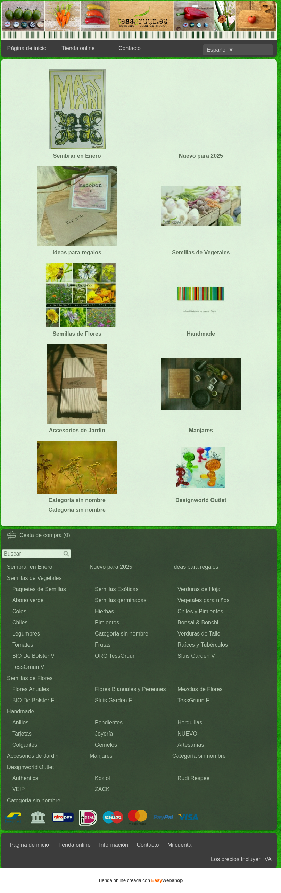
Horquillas (189, 723)
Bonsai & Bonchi (197, 622)
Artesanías (190, 745)
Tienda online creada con (140, 880)
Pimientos (107, 622)
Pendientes (109, 723)
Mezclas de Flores (200, 689)
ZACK (102, 789)
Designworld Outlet (30, 767)
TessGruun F (193, 700)
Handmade (20, 711)
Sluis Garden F (113, 700)
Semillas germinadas (121, 600)
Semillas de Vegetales (34, 578)
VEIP (18, 789)
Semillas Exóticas (116, 589)
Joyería (104, 734)
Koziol (102, 778)
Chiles (19, 622)
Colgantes (24, 745)
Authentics (25, 778)
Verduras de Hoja (199, 589)
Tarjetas (22, 734)
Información (113, 845)
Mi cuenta (179, 845)
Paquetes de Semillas (39, 589)
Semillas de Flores (30, 678)
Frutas (102, 645)
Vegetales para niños (203, 600)
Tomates (22, 645)
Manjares (101, 756)
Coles (19, 611)
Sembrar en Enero (29, 567)
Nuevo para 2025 (111, 567)
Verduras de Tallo (198, 634)
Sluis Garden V (196, 656)
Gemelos (106, 745)
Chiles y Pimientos (200, 611)
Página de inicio (27, 48)
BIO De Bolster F (33, 700)
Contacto (129, 48)
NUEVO (187, 734)
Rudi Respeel (194, 778)
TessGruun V (28, 667)
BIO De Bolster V (33, 656)
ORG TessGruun (115, 656)
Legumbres (26, 634)
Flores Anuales (30, 689)
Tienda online (77, 48)
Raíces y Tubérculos (202, 645)
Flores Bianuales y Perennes (130, 689)
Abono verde (28, 600)
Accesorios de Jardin (33, 756)
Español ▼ (220, 50)
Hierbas (104, 611)
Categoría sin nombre (121, 634)
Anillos (20, 723)
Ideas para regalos (195, 567)
